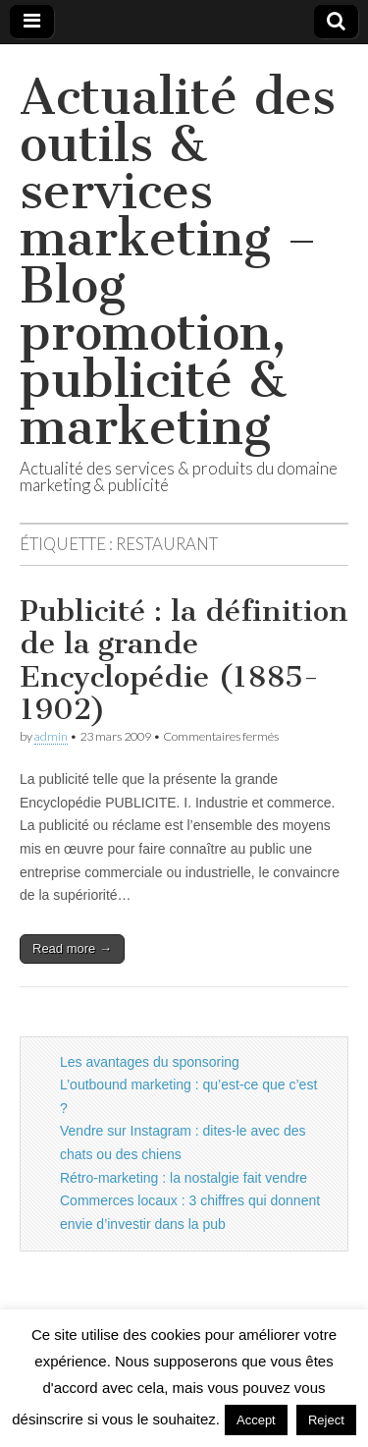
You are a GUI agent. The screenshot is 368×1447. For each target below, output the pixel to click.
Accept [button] (256, 1420)
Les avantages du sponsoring (149, 1062)
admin (51, 736)
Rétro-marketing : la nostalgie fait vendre (183, 1178)
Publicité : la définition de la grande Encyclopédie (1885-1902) (184, 660)
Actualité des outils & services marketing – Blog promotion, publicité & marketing (178, 262)
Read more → (72, 948)
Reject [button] (326, 1420)
